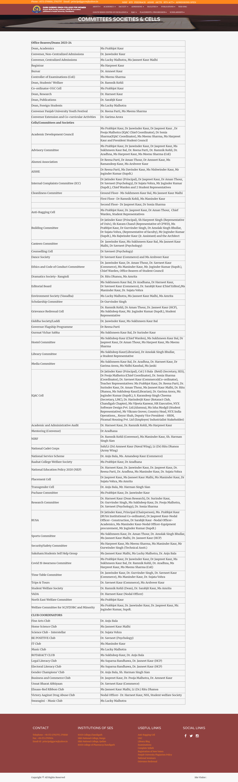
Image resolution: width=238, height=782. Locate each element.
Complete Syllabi (146, 748)
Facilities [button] (152, 7)
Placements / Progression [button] (153, 12)
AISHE (150, 2)
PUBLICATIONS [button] (168, 7)
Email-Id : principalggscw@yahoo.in (50, 741)
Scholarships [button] (177, 12)
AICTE (158, 2)
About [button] (96, 7)
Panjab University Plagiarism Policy (155, 754)
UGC (140, 738)
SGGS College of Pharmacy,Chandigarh (96, 745)
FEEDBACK (140, 2)
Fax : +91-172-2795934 (43, 738)
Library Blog (144, 741)
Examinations (144, 745)
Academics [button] (110, 7)
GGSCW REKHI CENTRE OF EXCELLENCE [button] (110, 12)
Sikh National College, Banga (91, 738)
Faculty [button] (123, 7)
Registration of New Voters (150, 751)
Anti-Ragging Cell (146, 735)
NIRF (124, 2)
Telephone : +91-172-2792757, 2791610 (50, 735)
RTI (131, 2)
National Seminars (147, 758)
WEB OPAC (182, 7)
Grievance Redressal (147, 761)
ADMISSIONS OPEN (186, 2)
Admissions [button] (137, 7)
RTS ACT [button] (169, 2)
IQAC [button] (134, 12)
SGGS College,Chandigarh (90, 735)
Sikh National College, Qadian (92, 741)
